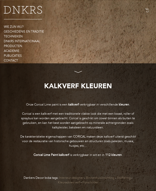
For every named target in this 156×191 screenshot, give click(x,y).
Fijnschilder (90, 182)
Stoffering (124, 178)
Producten (13, 46)
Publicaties (13, 55)
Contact (11, 60)
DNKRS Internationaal (22, 41)
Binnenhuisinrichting (100, 178)
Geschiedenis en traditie (24, 31)
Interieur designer (71, 178)
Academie (11, 51)
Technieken (13, 36)
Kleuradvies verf (69, 182)
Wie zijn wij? (14, 26)
